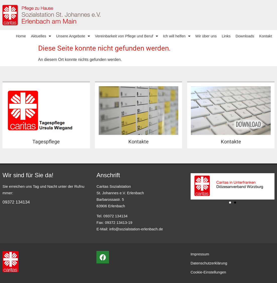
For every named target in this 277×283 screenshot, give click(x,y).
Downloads (245, 36)
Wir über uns (206, 36)
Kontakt (265, 36)
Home (21, 36)
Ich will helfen (176, 36)
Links (226, 36)
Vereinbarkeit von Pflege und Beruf (126, 36)
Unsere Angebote (73, 36)
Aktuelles (41, 36)
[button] (230, 203)
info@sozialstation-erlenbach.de (136, 229)
